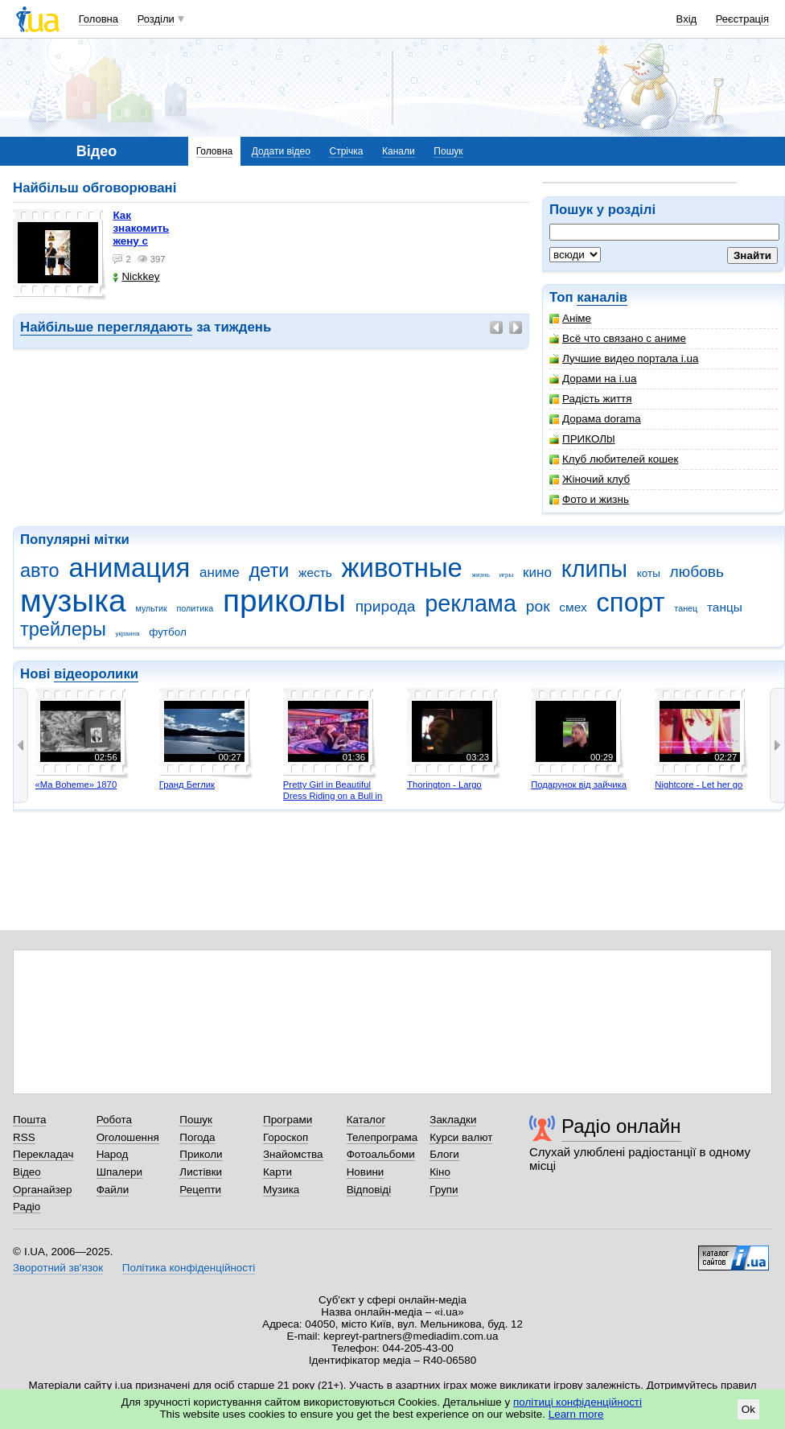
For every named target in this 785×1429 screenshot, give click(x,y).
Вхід (686, 19)
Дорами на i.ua (592, 379)
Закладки (452, 1120)
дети (269, 570)
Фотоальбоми (381, 1154)
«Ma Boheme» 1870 (76, 784)
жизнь (481, 575)
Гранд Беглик (187, 784)
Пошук (448, 151)
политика (195, 608)
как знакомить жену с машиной (141, 234)
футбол (168, 632)
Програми (287, 1120)
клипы (594, 569)
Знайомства (293, 1154)
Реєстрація (742, 19)
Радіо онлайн (621, 1126)
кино (537, 572)
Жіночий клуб (589, 479)
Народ (113, 1154)
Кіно (439, 1172)
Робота (114, 1120)
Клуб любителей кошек (613, 459)
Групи (443, 1190)
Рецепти (200, 1190)
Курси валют (460, 1137)
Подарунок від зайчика (579, 784)
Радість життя (590, 399)
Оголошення (128, 1137)
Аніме (570, 318)
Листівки (200, 1172)
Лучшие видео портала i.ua (623, 358)
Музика (281, 1190)
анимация (129, 568)
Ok (748, 1409)
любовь (697, 571)
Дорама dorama (595, 419)
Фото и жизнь (589, 499)
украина (128, 633)
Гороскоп (285, 1137)
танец (685, 608)
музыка (73, 600)
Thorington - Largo (444, 784)
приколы (284, 600)
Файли (113, 1190)
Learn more (576, 1414)
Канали (398, 151)
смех (572, 607)
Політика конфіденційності (188, 1268)
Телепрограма (382, 1137)
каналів (602, 297)
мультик (150, 608)
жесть (315, 572)
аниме (219, 572)
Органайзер (42, 1190)
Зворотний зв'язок (58, 1268)
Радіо (26, 1206)
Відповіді (369, 1190)
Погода (197, 1137)
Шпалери (119, 1172)
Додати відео (281, 151)
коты (648, 573)
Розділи (156, 19)
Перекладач (43, 1154)
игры (506, 575)
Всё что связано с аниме (617, 338)
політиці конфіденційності (577, 1402)
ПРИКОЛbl (582, 439)
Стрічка (346, 151)
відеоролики (96, 674)
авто (40, 570)
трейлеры (63, 629)
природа (386, 606)
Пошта (29, 1120)
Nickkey (136, 276)
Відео (27, 1172)
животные (402, 568)
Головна (98, 19)
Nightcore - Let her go (698, 784)
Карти (277, 1172)
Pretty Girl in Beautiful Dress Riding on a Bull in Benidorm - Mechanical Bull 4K (333, 801)
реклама (470, 603)
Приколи (200, 1154)
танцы (724, 607)
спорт (630, 602)
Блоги (444, 1154)
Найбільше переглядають (106, 327)
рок (538, 606)
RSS (24, 1137)
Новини (365, 1172)
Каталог (366, 1120)
